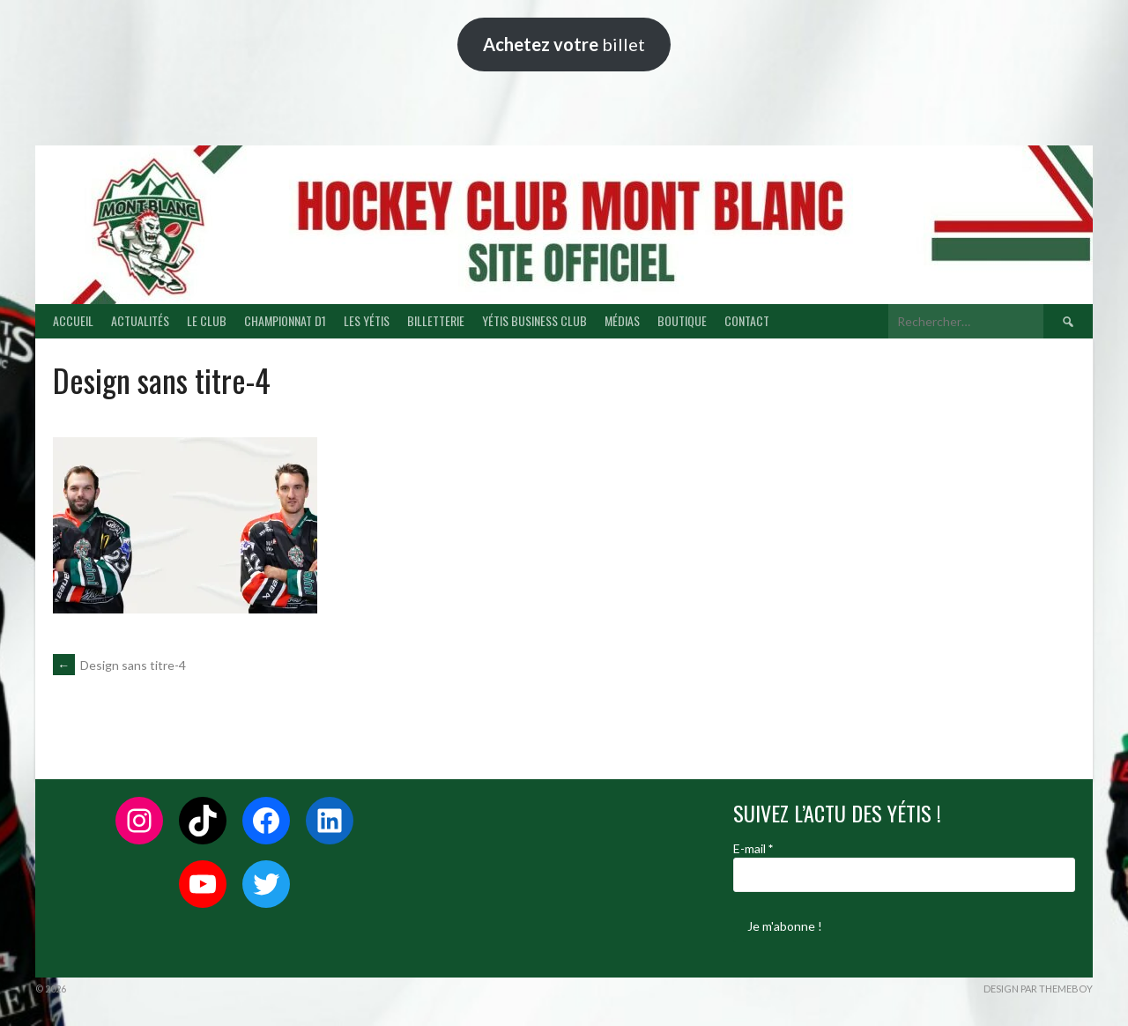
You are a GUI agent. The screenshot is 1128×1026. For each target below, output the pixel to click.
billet (564, 44)
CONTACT (746, 320)
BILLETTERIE (435, 320)
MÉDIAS (622, 320)
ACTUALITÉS (140, 320)
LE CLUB (206, 320)
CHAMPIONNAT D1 (285, 320)
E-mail (753, 848)
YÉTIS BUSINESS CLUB (534, 320)
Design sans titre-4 (119, 665)
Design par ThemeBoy (1038, 988)
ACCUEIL (73, 320)
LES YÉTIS (367, 320)
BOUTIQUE (682, 320)
